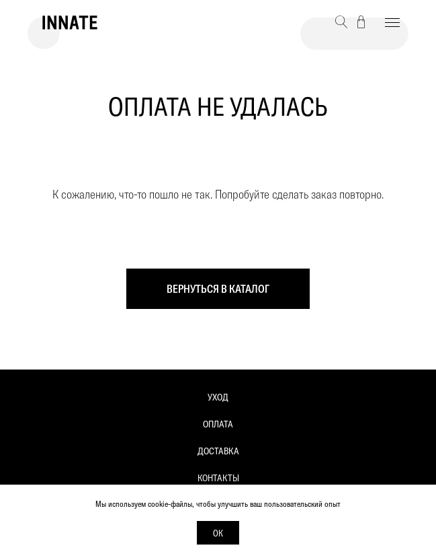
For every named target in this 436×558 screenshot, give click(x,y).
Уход (218, 397)
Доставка (218, 451)
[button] (341, 21)
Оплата (218, 424)
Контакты (218, 478)
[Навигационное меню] (392, 23)
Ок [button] (218, 533)
